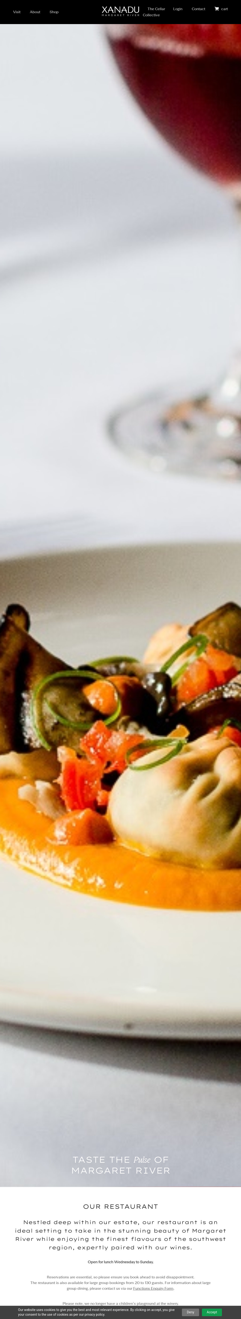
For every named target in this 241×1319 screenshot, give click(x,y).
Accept (212, 1312)
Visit (16, 12)
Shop (54, 12)
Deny (190, 1312)
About (35, 12)
